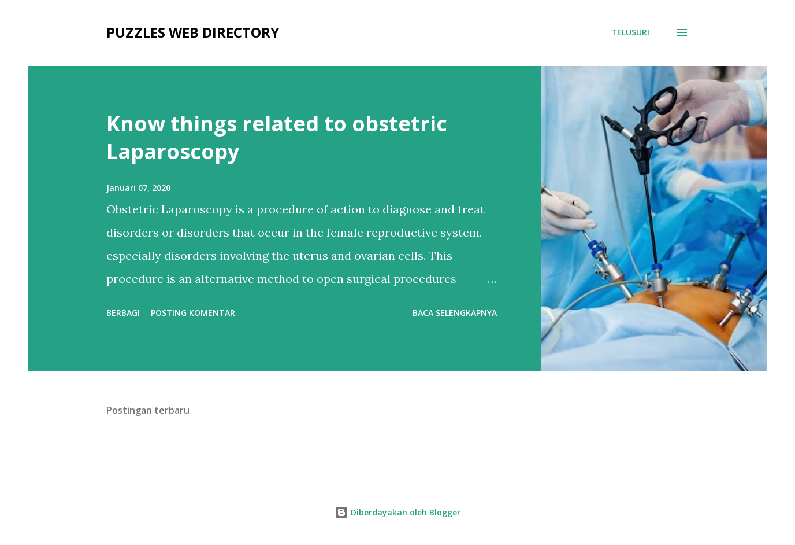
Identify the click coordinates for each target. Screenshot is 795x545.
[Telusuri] (630, 32)
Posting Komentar (193, 312)
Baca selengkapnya (455, 312)
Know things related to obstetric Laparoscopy (276, 137)
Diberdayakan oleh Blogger (397, 512)
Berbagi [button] (123, 312)
